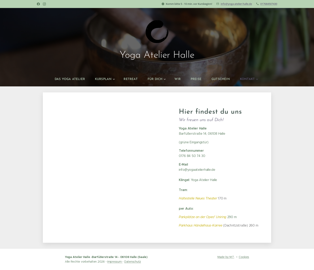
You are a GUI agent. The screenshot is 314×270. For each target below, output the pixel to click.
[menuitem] (73, 79)
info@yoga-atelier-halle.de (236, 4)
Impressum (114, 261)
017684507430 (268, 4)
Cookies (244, 257)
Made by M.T (225, 257)
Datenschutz (132, 261)
